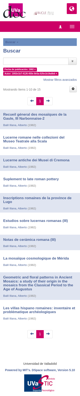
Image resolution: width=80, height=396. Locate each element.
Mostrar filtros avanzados (60, 79)
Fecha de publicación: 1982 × (20, 69)
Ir (72, 61)
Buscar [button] (11, 42)
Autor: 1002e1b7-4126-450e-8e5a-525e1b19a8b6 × (30, 73)
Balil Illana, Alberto (15, 125)
